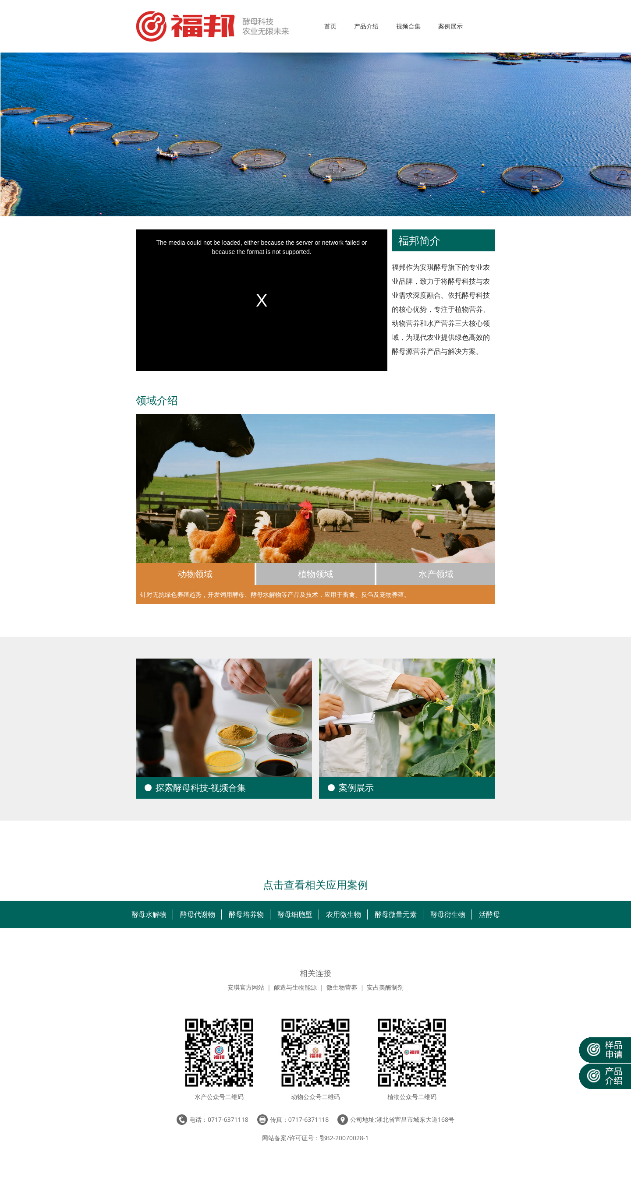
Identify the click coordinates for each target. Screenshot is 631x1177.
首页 (330, 26)
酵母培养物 (246, 914)
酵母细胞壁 (294, 914)
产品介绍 (366, 26)
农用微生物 (343, 914)
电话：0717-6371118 (218, 1119)
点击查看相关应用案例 (315, 883)
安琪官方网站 (245, 987)
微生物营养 (341, 987)
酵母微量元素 (396, 914)
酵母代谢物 (197, 914)
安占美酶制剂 (385, 987)
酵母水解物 (149, 914)
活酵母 (489, 914)
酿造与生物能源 (295, 987)
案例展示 (450, 26)
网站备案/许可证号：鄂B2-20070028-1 (315, 1138)
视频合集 (408, 26)
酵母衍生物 (447, 914)
